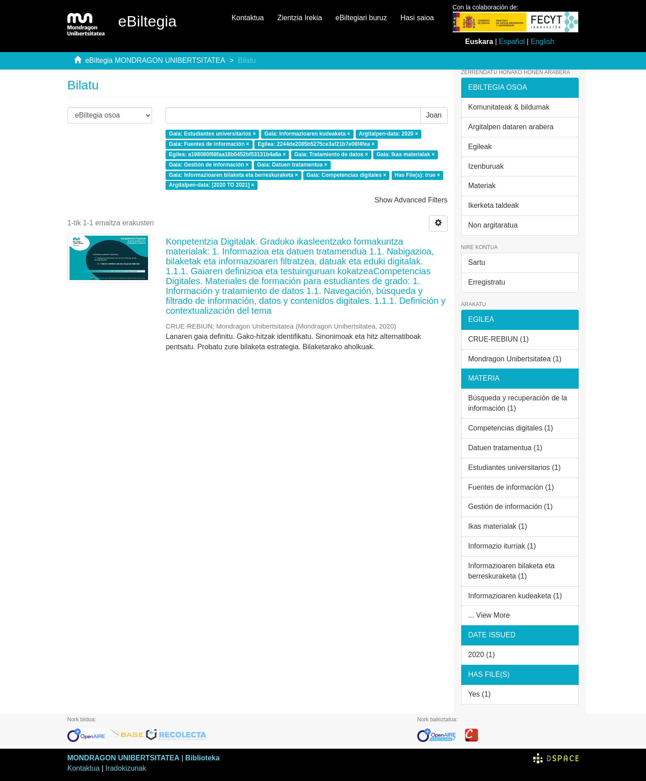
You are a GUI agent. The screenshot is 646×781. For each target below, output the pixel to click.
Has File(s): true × (417, 175)
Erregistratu (487, 282)
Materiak (482, 185)
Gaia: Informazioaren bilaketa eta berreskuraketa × (233, 175)
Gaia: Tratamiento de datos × (331, 154)
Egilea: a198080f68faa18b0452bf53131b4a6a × (227, 154)
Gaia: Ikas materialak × (405, 154)
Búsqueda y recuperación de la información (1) (517, 403)
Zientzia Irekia (299, 18)
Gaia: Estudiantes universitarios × (212, 134)
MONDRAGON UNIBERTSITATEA (123, 758)
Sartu (476, 262)
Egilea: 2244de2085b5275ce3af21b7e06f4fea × (316, 144)
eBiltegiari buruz (361, 18)
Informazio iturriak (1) (502, 546)
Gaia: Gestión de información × (209, 165)
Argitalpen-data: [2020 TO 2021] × (211, 185)
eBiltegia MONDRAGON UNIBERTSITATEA (155, 60)
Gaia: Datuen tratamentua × (292, 165)
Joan (434, 115)
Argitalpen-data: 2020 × (388, 134)
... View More (489, 615)
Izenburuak (486, 166)
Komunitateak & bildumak (509, 107)
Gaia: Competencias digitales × (346, 175)
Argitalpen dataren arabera (511, 127)
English (542, 41)
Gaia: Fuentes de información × (209, 144)
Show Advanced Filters (411, 200)
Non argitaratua (493, 225)
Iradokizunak (125, 768)
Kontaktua (247, 18)
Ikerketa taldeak (493, 205)
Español (512, 41)
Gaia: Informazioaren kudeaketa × (307, 134)
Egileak (480, 146)
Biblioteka (202, 758)
